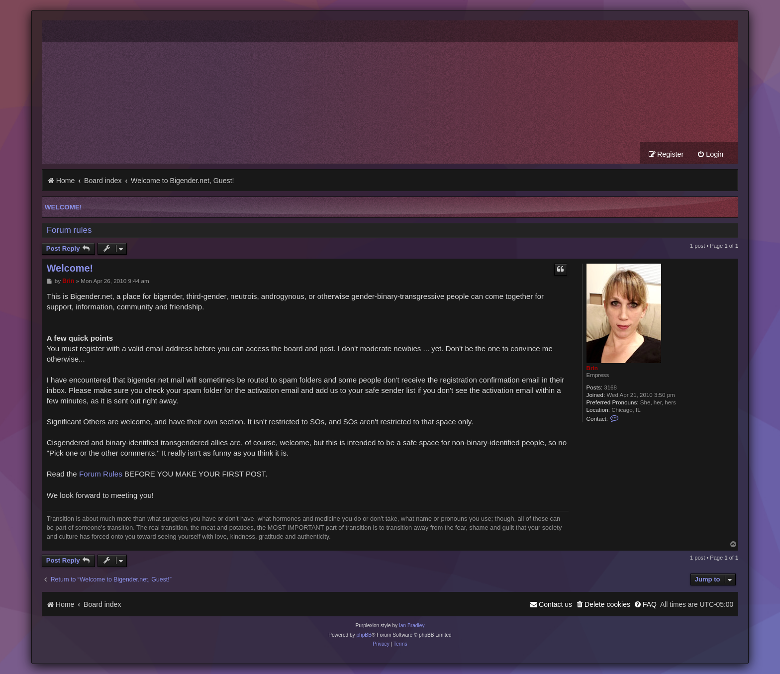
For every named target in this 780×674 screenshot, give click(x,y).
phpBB (364, 635)
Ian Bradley (412, 625)
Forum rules (69, 230)
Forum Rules (100, 474)
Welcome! (63, 207)
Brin (592, 368)
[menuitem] (710, 154)
